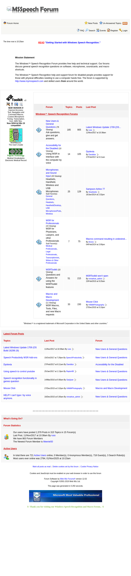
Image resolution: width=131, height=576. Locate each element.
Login (125, 30)
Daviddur (92, 155)
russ (90, 130)
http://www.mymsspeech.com (29, 81)
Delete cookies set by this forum (66, 467)
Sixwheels (93, 192)
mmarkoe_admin (95, 279)
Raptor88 (70, 371)
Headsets (50, 202)
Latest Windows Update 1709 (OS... (103, 127)
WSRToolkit (51, 269)
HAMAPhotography (96, 305)
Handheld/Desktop (53, 205)
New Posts (93, 23)
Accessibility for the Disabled (110, 364)
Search (90, 30)
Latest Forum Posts (13, 334)
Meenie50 (48, 441)
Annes (91, 242)
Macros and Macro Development (111, 388)
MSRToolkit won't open (97, 276)
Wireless (49, 214)
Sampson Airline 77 (95, 189)
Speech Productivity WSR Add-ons (20, 357)
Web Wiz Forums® (67, 479)
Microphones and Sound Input (52, 173)
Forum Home (13, 23)
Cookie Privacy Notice (89, 467)
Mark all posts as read (42, 467)
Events (101, 30)
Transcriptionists (52, 258)
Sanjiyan (70, 380)
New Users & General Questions (52, 124)
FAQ (82, 30)
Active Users (10, 448)
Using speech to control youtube (19, 371)
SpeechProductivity (74, 358)
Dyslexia (90, 151)
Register (114, 30)
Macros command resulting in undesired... (106, 239)
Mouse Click (92, 302)
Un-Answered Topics (112, 23)
